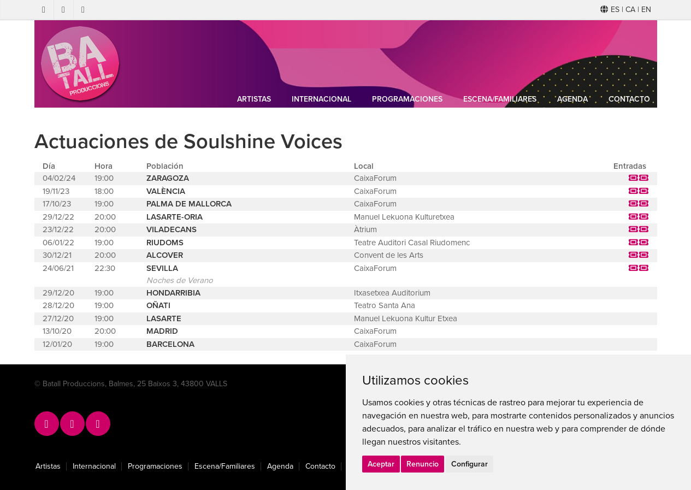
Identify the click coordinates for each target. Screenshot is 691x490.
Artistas (254, 99)
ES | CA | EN (625, 9)
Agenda (572, 99)
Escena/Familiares (499, 99)
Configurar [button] (469, 464)
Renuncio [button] (422, 464)
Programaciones (407, 99)
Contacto (629, 99)
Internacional (321, 99)
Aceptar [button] (381, 464)
